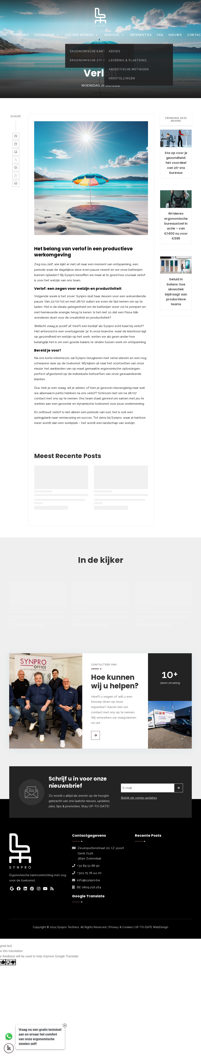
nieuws (106, 60)
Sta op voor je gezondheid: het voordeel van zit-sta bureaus (176, 163)
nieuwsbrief (122, 60)
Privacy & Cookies (121, 927)
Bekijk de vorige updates (139, 798)
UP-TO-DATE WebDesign (151, 927)
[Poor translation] (11, 962)
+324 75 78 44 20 (89, 873)
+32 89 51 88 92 (88, 865)
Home (75, 60)
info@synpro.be (88, 880)
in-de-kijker (90, 60)
